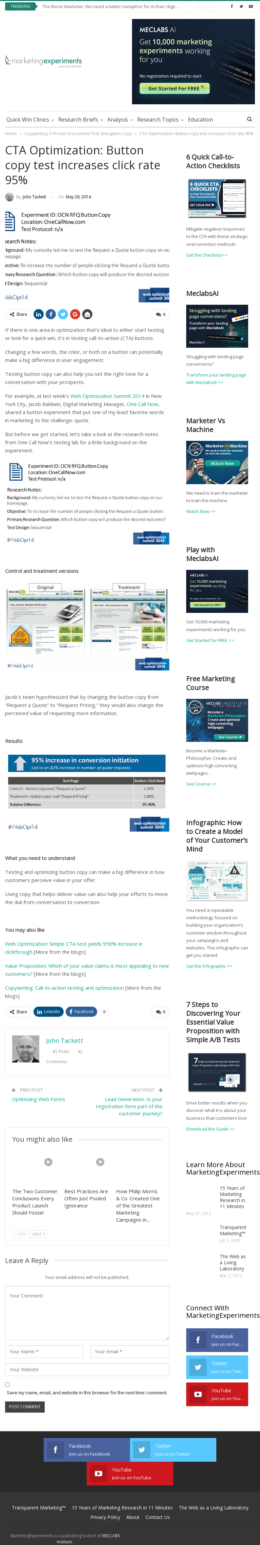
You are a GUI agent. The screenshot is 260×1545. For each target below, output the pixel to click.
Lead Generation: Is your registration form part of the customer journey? (129, 1106)
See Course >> (201, 784)
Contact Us (158, 1493)
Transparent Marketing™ (233, 1230)
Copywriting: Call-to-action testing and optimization (64, 987)
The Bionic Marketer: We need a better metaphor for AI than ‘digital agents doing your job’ (133, 6)
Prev (21, 1234)
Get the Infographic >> (209, 966)
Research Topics (158, 119)
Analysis (117, 119)
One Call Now (142, 404)
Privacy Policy (105, 1493)
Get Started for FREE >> (210, 640)
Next (38, 1234)
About (132, 1493)
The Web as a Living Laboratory (233, 1262)
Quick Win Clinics (27, 119)
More (224, 119)
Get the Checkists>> (207, 255)
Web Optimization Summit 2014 (107, 395)
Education (200, 119)
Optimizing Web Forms (38, 1099)
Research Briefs (78, 119)
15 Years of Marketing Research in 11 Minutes (232, 1197)
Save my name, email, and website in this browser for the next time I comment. (87, 1393)
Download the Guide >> (210, 1129)
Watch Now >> (201, 511)
